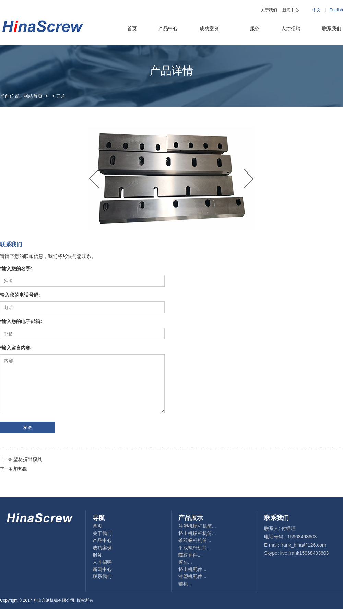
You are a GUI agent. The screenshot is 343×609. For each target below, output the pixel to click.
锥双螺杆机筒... (194, 540)
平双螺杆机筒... (194, 547)
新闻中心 (290, 10)
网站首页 (33, 96)
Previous (94, 178)
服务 (255, 28)
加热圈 (20, 468)
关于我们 (269, 10)
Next (249, 178)
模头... (185, 562)
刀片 (61, 96)
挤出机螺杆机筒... (197, 533)
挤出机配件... (192, 569)
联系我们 (331, 28)
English (336, 10)
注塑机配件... (192, 576)
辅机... (185, 583)
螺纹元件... (190, 555)
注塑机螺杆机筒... (197, 526)
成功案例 (209, 28)
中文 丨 (320, 10)
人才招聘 (290, 28)
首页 (132, 28)
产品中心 (168, 28)
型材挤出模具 (27, 459)
